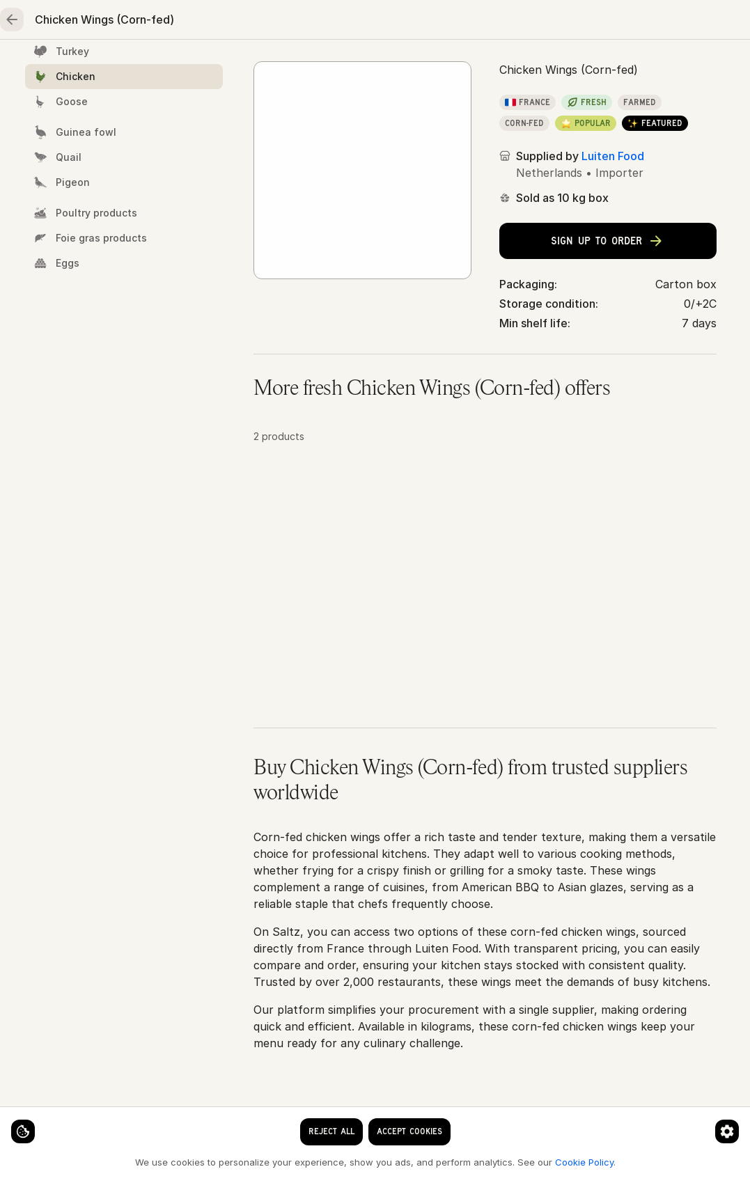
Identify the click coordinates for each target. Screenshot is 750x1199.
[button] (485, 620)
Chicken (376, 112)
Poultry (292, 67)
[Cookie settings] (35, 1119)
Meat (216, 67)
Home (56, 67)
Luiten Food (612, 270)
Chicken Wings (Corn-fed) (480, 112)
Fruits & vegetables (403, 67)
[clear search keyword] (296, 22)
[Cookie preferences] (274, 1119)
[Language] (383, 22)
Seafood (136, 67)
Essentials (522, 67)
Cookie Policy (234, 1161)
